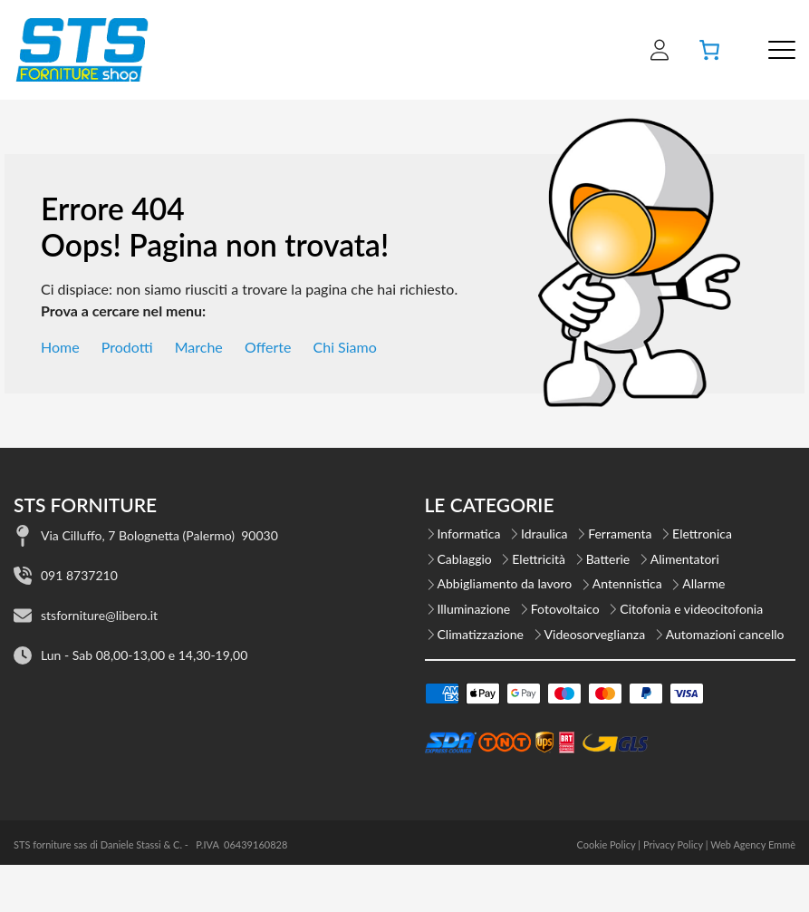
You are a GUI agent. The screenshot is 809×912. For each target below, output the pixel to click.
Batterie (608, 559)
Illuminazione (474, 608)
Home (60, 346)
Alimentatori (684, 559)
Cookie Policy (605, 844)
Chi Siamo (345, 346)
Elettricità (538, 559)
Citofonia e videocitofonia (691, 608)
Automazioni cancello (725, 634)
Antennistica (627, 583)
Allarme (703, 583)
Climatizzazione (481, 634)
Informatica (469, 533)
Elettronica (702, 533)
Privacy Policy (673, 844)
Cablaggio (465, 559)
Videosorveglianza (595, 634)
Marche (199, 346)
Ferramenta (619, 533)
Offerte (268, 346)
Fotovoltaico (565, 608)
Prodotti (127, 346)
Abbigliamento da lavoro (505, 583)
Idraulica (544, 533)
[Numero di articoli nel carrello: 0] (709, 50)
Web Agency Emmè (752, 844)
